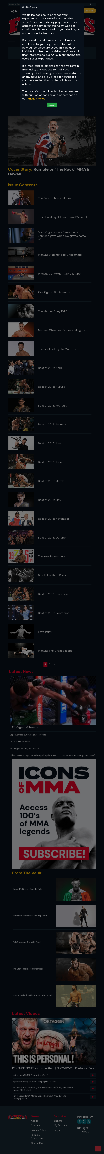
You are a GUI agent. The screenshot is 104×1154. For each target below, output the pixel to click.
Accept (52, 105)
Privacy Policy (36, 98)
